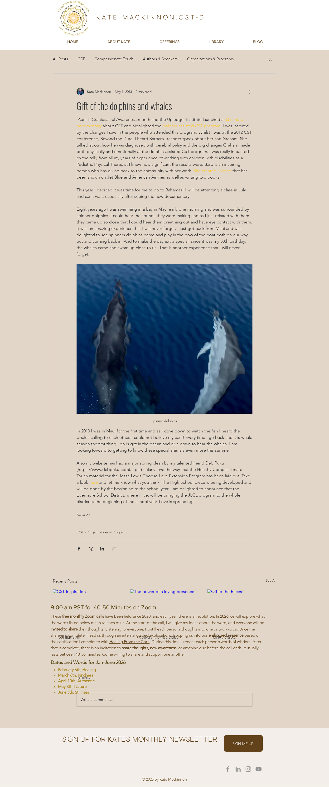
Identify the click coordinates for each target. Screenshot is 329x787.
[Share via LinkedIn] (102, 548)
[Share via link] (113, 548)
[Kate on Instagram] (248, 769)
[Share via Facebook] (79, 548)
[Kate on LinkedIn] (238, 769)
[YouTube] (258, 769)
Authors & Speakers (160, 59)
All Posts (60, 59)
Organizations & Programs (210, 59)
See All (271, 580)
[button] (119, 41)
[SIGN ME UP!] (243, 743)
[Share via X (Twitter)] (90, 548)
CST (81, 59)
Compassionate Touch (113, 59)
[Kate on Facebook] (228, 769)
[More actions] (249, 92)
